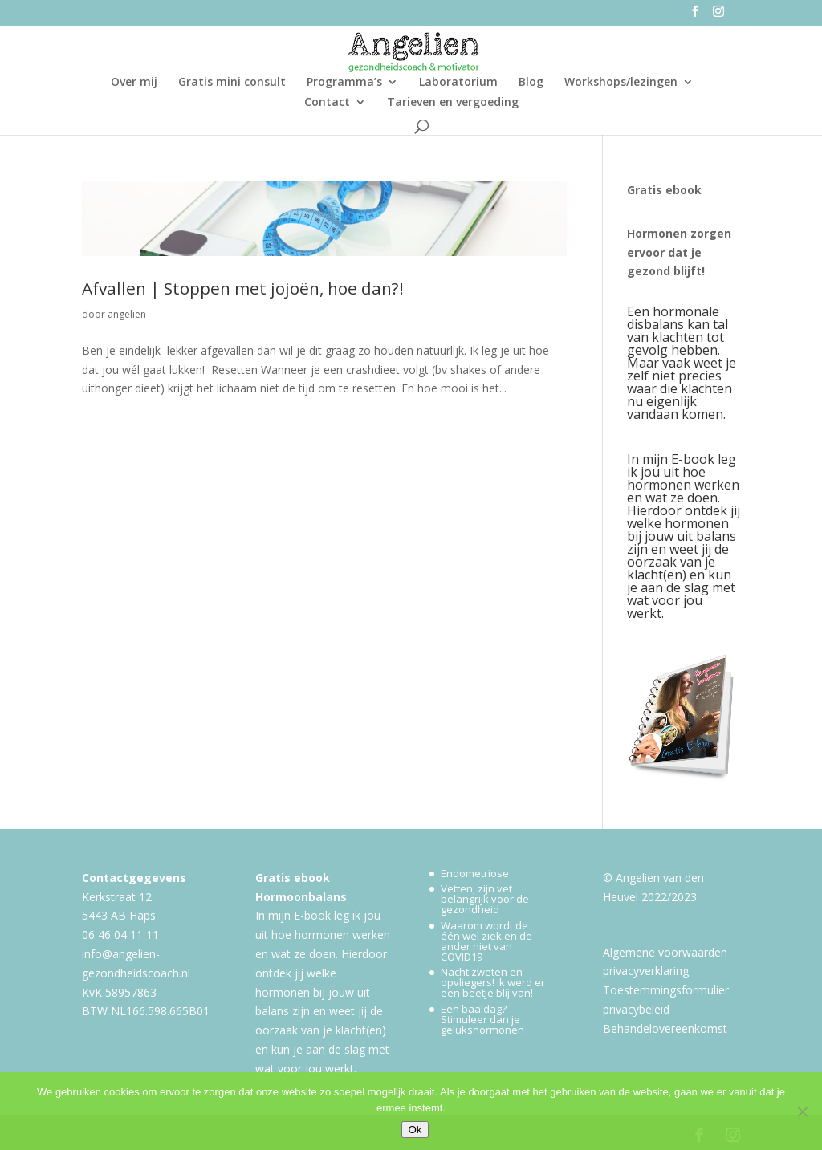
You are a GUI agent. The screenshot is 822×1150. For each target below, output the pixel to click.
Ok (414, 1130)
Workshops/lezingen (621, 82)
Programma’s (344, 82)
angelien (127, 314)
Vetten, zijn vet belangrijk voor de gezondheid (485, 898)
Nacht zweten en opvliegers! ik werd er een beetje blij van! (493, 982)
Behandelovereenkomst (665, 1028)
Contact (327, 102)
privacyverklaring (646, 970)
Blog (531, 82)
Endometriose (475, 873)
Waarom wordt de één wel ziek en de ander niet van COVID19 (486, 941)
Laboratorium (458, 82)
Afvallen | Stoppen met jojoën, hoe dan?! (243, 288)
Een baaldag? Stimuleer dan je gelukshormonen (482, 1019)
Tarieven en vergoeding (453, 102)
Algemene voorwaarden (665, 952)
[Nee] (802, 1111)
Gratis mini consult (232, 82)
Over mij (134, 82)
